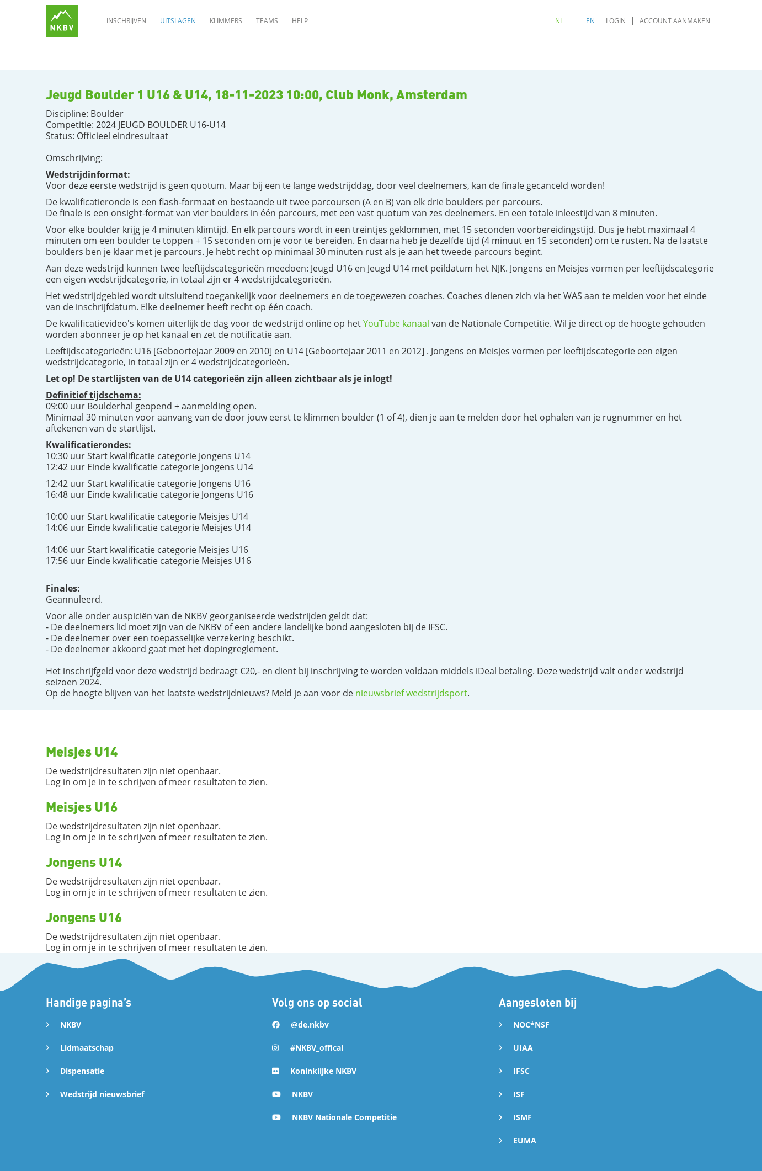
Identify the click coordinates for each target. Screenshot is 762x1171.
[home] (62, 21)
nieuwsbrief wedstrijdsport (411, 693)
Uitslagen (178, 20)
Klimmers (226, 20)
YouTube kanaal (396, 323)
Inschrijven (126, 20)
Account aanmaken (675, 20)
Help (300, 20)
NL (559, 20)
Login (616, 20)
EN (590, 20)
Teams (267, 20)
